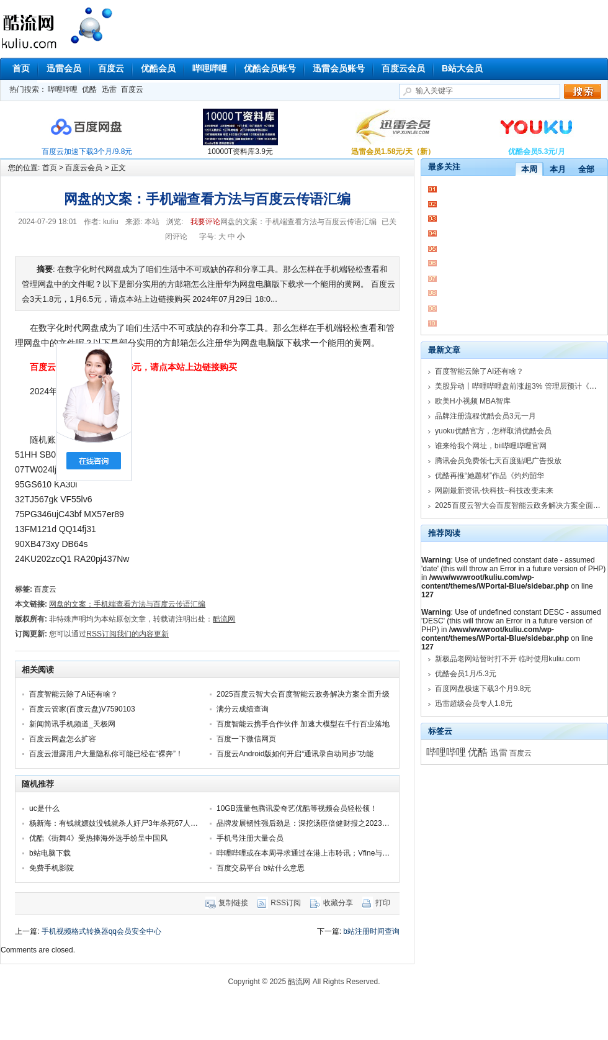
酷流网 (90, 26)
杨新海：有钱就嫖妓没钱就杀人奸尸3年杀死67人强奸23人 (125, 823)
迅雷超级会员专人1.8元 (473, 703)
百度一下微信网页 (246, 739)
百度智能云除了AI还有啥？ (73, 694)
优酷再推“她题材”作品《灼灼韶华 (489, 475)
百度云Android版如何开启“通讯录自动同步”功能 (295, 753)
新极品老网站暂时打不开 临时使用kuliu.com (507, 658)
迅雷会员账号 (339, 68)
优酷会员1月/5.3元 (465, 673)
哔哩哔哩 (209, 68)
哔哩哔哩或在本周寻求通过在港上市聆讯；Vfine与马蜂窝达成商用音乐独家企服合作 (355, 853)
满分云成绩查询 (243, 709)
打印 (382, 902)
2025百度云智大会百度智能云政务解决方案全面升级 (303, 694)
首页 (21, 68)
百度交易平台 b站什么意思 (261, 868)
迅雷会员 (64, 68)
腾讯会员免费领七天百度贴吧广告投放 (498, 460)
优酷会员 (158, 68)
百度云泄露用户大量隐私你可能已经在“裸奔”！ (106, 753)
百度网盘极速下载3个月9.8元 (483, 688)
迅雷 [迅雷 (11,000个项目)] (498, 752)
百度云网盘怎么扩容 (62, 739)
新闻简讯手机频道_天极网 (72, 724)
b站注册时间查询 (371, 931)
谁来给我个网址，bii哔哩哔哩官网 (491, 445)
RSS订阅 (285, 902)
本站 (152, 221)
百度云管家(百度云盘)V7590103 (82, 709)
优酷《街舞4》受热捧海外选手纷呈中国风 (98, 838)
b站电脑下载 (50, 853)
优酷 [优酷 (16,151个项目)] (478, 752)
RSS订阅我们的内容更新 (127, 634)
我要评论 (205, 221)
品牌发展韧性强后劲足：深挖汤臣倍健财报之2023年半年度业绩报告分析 (337, 823)
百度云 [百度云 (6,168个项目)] (520, 753)
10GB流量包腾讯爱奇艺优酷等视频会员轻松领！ (297, 808)
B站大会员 (462, 68)
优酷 (89, 89)
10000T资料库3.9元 (240, 151)
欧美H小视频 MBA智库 (473, 401)
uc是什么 (44, 808)
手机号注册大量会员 (250, 838)
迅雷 (109, 89)
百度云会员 (403, 68)
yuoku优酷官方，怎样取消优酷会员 (493, 431)
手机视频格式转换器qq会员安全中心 (101, 931)
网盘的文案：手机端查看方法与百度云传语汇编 (127, 604)
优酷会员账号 (270, 68)
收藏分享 (338, 902)
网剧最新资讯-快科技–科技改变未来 (494, 490)
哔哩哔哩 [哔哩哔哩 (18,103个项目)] (446, 752)
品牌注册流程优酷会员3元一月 (485, 416)
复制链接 (233, 902)
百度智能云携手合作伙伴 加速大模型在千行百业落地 (303, 724)
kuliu (110, 221)
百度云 (111, 68)
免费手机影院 (51, 868)
